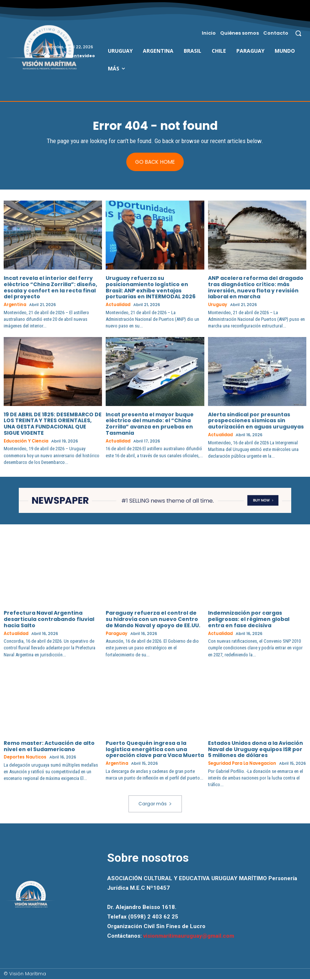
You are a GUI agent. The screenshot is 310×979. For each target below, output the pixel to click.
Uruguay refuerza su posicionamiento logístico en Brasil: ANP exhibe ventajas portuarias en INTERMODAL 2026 (150, 287)
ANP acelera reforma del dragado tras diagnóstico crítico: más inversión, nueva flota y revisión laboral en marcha (255, 287)
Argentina (15, 305)
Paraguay (116, 633)
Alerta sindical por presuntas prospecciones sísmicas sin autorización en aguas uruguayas (256, 421)
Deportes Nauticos (25, 756)
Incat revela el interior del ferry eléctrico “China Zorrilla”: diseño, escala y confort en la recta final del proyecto (50, 287)
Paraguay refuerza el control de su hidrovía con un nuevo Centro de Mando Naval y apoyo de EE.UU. (153, 619)
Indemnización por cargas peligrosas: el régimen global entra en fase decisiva (248, 619)
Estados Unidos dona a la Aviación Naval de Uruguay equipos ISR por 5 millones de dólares (255, 749)
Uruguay (217, 305)
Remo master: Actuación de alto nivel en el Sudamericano (49, 746)
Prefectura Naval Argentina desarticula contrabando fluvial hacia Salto (49, 619)
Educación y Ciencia (26, 441)
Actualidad (118, 305)
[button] (298, 33)
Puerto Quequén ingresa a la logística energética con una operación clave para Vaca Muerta (155, 749)
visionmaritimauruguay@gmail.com (188, 935)
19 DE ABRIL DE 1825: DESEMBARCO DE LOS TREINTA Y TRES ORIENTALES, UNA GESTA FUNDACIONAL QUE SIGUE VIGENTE (53, 424)
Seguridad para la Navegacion (242, 763)
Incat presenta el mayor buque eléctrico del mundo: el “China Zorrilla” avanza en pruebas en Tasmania (150, 424)
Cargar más (155, 803)
